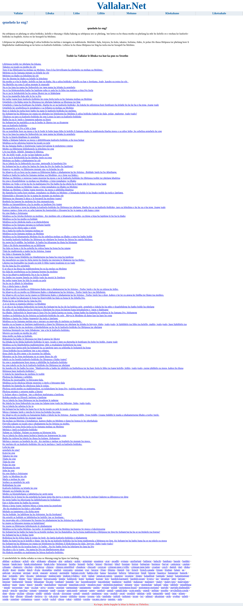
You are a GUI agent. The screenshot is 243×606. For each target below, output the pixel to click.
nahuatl (157, 584)
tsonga (82, 596)
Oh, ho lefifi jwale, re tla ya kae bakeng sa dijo (25, 154)
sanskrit (101, 590)
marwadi (62, 584)
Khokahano (172, 13)
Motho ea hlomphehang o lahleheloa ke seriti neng (27, 494)
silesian (30, 593)
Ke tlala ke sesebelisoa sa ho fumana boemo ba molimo (30, 271)
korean (99, 578)
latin (174, 578)
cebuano (6, 567)
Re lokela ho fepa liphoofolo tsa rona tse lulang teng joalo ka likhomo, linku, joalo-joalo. (46, 403)
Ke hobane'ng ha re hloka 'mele (18, 534)
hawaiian (112, 572)
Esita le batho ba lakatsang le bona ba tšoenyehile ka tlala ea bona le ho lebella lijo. (43, 298)
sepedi (146, 590)
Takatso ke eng (9, 455)
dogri (13, 570)
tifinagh (29, 596)
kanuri (170, 575)
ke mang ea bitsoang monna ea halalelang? (23, 523)
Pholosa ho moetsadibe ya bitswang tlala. (22, 379)
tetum (5, 596)
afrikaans (41, 561)
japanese (118, 575)
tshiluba (73, 596)
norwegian (17, 587)
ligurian (6, 581)
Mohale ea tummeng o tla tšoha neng (20, 511)
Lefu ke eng (8, 447)
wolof (53, 599)
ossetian (60, 587)
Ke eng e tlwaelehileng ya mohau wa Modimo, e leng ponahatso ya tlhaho (39, 181)
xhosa (61, 599)
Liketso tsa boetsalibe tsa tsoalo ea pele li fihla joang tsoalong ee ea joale (38, 262)
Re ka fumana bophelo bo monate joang (22, 417)
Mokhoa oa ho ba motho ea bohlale (20, 219)
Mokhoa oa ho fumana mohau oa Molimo (23, 233)
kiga (29, 578)
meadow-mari (94, 584)
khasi (14, 578)
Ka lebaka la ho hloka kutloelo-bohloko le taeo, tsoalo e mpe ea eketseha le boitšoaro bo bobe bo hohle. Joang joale (60, 341)
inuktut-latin (55, 575)
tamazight (158, 593)
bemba (72, 564)
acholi (26, 561)
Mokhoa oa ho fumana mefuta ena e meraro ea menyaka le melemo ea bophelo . (42, 321)
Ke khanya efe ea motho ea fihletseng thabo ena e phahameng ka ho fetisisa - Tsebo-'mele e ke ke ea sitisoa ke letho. (60, 289)
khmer (22, 578)
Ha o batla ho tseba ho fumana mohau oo (22, 230)
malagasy (149, 581)
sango (92, 590)
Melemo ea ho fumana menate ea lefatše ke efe (25, 72)
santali (110, 590)
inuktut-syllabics (71, 575)
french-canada (147, 570)
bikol (117, 564)
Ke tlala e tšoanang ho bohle (16, 254)
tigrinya (38, 596)
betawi (99, 564)
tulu (98, 596)
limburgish (17, 581)
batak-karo (16, 564)
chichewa (39, 567)
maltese (6, 584)
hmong (151, 572)
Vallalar (18, 13)
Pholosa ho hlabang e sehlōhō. (17, 377)
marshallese (50, 584)
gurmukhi (64, 572)
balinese (147, 561)
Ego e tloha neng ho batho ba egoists (20, 502)
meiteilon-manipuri (113, 584)
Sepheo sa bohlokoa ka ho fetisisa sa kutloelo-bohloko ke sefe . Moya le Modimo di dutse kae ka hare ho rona (57, 315)
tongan (63, 596)
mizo (136, 584)
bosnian (126, 564)
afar (33, 561)
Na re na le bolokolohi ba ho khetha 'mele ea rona (27, 157)
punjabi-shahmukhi (180, 587)
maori (30, 584)
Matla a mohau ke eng (13, 479)
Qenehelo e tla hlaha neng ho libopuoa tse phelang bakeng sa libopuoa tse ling (41, 102)
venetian (15, 599)
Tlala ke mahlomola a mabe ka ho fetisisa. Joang (26, 251)
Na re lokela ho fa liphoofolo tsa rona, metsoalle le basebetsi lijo (34, 163)
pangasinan (72, 587)
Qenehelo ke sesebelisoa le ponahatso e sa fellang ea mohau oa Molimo (38, 107)
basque (5, 564)
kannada (160, 575)
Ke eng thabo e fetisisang (14, 213)
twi (141, 596)
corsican (102, 567)
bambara (167, 561)
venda (5, 599)
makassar (138, 581)
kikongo (38, 578)
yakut (69, 599)
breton (135, 564)
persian (105, 587)
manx (22, 584)
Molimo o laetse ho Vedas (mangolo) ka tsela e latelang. (30, 318)
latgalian (165, 578)
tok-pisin (53, 596)
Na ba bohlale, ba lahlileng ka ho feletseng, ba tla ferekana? (32, 514)
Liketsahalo (219, 13)
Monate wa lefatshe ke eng (15, 491)
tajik (149, 593)
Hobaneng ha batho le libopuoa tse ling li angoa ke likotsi (31, 339)
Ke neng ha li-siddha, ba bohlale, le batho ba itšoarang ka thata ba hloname (39, 242)
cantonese (175, 564)
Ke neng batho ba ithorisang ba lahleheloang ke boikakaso (31, 499)
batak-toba (49, 564)
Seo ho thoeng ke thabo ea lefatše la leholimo (24, 78)
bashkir (186, 561)
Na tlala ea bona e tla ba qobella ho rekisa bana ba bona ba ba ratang (36, 248)
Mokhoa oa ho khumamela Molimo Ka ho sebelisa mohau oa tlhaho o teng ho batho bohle (47, 236)
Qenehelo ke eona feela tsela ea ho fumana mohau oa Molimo (33, 426)
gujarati (53, 572)
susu (106, 593)
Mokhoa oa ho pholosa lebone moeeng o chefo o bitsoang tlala (33, 382)
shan (4, 593)
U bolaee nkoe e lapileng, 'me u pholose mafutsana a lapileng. (33, 394)
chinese (50, 567)
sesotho (164, 590)
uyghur (176, 596)
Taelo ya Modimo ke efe (14, 476)
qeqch (5, 590)
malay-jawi (170, 581)
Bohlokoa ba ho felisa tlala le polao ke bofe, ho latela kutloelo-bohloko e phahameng (44, 537)
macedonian (104, 581)
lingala (28, 581)
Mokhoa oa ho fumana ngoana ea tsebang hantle (26, 224)
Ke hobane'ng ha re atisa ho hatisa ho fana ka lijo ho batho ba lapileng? (37, 166)
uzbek (185, 596)
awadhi (115, 561)
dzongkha (47, 570)
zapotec (112, 599)
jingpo (139, 575)
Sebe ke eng (8, 470)
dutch (29, 570)
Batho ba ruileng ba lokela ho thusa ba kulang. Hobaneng (31, 438)
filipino (111, 570)
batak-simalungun (33, 564)
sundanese (96, 593)
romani (33, 590)
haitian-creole (78, 572)
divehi (5, 570)
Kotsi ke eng (8, 453)
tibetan (19, 596)
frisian (159, 570)
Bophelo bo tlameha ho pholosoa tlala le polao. (25, 385)
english (57, 570)
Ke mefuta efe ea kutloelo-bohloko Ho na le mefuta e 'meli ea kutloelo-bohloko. (42, 444)
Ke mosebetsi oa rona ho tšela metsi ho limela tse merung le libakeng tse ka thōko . (43, 260)
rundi (52, 590)
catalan (185, 564)
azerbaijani (135, 561)
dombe (21, 570)
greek (35, 572)
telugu (182, 593)
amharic (68, 561)
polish (114, 587)
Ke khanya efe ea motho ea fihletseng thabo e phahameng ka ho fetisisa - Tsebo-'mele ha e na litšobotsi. (54, 292)
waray (37, 599)
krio (107, 578)
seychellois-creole (179, 590)
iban (4, 575)
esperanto (68, 570)
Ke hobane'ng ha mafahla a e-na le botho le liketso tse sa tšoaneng (35, 122)
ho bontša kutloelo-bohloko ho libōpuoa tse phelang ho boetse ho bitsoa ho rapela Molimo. (47, 239)
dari (180, 567)
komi (81, 578)
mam (14, 584)
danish (173, 567)
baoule (177, 561)
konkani (90, 578)
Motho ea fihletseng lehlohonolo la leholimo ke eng (28, 148)
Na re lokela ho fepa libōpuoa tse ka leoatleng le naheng (30, 400)
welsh (45, 599)
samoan (83, 590)
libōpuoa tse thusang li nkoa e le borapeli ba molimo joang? (32, 198)
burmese (156, 564)
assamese (98, 561)
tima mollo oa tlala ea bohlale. (17, 336)
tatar (174, 593)
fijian (103, 570)
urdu (168, 596)
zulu (120, 599)
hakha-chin (92, 572)
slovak (56, 593)
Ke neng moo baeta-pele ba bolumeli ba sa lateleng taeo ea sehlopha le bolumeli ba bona (46, 347)
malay (159, 581)
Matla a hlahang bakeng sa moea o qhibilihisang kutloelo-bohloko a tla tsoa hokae (43, 140)
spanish (85, 593)
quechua (23, 590)
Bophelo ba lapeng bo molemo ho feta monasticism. (28, 201)
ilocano (30, 575)
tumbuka (107, 596)
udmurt (149, 596)
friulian (168, 570)
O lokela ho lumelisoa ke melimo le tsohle (23, 374)
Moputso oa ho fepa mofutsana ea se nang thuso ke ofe (29, 356)
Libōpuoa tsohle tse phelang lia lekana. (21, 64)
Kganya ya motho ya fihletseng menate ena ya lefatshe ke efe (32, 169)
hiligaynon (133, 572)
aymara (124, 561)
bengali (81, 564)
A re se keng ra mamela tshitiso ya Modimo (24, 303)
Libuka (50, 13)
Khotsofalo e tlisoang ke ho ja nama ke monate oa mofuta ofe (33, 195)
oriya (43, 587)
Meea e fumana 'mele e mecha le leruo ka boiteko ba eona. (31, 412)
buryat (165, 564)
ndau (165, 584)
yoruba (86, 599)
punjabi (164, 587)
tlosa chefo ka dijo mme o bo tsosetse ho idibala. (26, 353)
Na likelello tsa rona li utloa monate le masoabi (25, 84)
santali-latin (121, 590)
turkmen (126, 596)
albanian (52, 561)
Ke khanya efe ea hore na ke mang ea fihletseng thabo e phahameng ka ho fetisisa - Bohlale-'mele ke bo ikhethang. (59, 172)
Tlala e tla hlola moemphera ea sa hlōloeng (23, 245)
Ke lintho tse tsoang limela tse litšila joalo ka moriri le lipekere (33, 277)
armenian (87, 561)
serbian (155, 590)
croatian (156, 567)
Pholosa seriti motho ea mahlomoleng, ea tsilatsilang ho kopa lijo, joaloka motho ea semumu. (48, 388)
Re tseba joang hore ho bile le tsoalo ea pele (24, 280)
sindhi (39, 593)
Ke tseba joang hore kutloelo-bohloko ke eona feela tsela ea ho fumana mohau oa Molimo (47, 99)
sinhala (47, 593)
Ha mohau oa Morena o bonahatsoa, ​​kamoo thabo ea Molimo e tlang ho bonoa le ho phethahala (49, 420)
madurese (117, 581)
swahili (114, 593)
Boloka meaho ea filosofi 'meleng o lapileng (24, 397)
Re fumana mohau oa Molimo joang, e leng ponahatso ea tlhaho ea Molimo (39, 186)
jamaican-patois (104, 575)
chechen (29, 567)
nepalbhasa (185, 584)
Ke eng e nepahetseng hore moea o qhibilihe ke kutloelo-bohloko (34, 362)
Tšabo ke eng (9, 458)
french (135, 570)
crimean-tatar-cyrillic (118, 567)
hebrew (122, 572)
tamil (167, 593)
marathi (38, 584)
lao (157, 578)
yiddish (77, 599)
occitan (34, 587)
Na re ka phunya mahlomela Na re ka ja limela (25, 274)
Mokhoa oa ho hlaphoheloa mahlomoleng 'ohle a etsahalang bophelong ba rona (41, 344)
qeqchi (14, 590)
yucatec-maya (99, 599)
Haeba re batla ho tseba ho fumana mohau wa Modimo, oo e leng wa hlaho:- (40, 175)
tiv (46, 596)
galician (6, 572)
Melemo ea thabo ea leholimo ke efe (20, 75)
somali (76, 593)
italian (91, 575)
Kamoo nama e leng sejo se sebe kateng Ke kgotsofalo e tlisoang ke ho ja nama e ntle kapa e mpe (50, 210)
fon (128, 570)
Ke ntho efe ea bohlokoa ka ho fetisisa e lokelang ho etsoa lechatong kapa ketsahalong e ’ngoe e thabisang (55, 309)
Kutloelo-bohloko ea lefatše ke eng (19, 488)
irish (84, 575)
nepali (7, 587)
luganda (70, 581)
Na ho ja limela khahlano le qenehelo (20, 137)
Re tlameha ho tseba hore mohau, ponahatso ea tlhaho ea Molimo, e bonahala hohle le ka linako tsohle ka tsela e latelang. (62, 192)
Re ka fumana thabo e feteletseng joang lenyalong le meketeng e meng (37, 145)
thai (12, 596)
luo (77, 581)
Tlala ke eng (8, 461)
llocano (49, 581)
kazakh (5, 578)
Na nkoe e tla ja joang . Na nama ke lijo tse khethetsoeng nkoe (33, 549)
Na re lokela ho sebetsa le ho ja (17, 406)
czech (165, 567)
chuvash (92, 567)
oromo (51, 587)
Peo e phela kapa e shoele (15, 286)
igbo (22, 575)
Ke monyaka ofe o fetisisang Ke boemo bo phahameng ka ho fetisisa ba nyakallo (42, 520)
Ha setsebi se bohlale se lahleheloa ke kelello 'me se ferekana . (33, 517)
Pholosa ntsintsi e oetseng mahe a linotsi (22, 391)
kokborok (72, 578)
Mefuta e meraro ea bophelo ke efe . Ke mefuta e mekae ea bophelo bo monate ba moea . (46, 441)
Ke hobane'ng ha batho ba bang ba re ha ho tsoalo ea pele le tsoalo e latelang (40, 409)
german (27, 572)
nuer (27, 587)
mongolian (146, 584)
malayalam (183, 581)
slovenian (66, 593)
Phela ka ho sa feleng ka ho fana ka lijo (21, 300)
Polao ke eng (8, 464)
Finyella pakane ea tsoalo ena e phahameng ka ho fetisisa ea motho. (36, 423)
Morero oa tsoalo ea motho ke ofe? (19, 333)
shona (12, 593)
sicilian (20, 593)
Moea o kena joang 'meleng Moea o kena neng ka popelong (31, 505)
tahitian (140, 593)
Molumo (131, 13)
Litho (76, 13)
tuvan (135, 596)
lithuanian (39, 581)
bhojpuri (108, 564)
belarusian (62, 564)
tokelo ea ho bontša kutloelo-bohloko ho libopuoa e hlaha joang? (34, 359)
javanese (129, 575)
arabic (78, 561)
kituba (62, 578)
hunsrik (183, 572)
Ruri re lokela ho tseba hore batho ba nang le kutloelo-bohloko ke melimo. (39, 110)
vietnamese (26, 599)
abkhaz (5, 561)
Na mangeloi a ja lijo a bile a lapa (19, 128)
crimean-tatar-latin (140, 567)
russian (60, 590)
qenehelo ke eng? (11, 450)
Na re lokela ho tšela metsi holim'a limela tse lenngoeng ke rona (34, 435)
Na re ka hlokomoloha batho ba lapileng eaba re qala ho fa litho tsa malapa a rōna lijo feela (47, 90)
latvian (181, 578)
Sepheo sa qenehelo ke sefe (16, 482)
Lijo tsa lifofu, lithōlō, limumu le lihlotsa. (23, 151)
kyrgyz (150, 578)
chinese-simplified (65, 567)
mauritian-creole (77, 584)
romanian (43, 590)
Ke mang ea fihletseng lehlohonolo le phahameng (27, 526)
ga (183, 570)
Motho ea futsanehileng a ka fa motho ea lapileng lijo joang (32, 204)
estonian (79, 570)
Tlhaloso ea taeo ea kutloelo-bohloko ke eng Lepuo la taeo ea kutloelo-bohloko (41, 116)
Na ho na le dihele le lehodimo (17, 283)
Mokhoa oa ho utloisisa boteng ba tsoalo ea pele (26, 143)
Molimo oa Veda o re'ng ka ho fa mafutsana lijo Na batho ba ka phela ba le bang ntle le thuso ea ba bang (54, 184)
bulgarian (145, 564)
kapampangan (182, 575)
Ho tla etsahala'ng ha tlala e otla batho (21, 508)
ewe (87, 570)
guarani (44, 572)
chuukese (80, 567)
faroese (94, 570)
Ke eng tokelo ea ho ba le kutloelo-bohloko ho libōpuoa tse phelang (36, 365)
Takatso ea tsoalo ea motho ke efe (19, 67)
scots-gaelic (135, 590)
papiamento (85, 587)
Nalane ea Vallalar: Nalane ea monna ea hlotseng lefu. (29, 432)
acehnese (15, 561)
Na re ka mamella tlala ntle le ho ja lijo (21, 96)
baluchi (157, 561)
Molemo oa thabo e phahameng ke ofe (21, 160)
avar (107, 561)
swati (122, 593)
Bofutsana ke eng (11, 467)
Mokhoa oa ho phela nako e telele (19, 227)
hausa (103, 572)
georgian (16, 572)
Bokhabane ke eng (11, 485)
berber (90, 564)
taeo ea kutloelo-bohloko (14, 125)
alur (60, 561)
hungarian (173, 572)
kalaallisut (149, 575)
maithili (128, 581)
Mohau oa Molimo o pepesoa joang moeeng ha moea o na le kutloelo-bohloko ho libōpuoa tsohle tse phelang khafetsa (61, 178)
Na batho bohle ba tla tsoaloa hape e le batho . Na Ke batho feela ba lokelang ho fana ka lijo (48, 546)
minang (128, 584)
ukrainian (159, 596)
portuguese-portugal (149, 587)
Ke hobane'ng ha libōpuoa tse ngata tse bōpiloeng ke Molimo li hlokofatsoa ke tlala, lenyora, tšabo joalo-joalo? (57, 543)
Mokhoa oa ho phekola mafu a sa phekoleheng (25, 222)
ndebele (174, 584)
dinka (187, 567)
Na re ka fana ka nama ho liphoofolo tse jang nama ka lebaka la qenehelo (38, 87)
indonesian (41, 575)
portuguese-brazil (128, 587)
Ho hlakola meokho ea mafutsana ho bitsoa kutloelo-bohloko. (33, 552)
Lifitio (101, 13)
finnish (120, 570)
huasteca (161, 572)
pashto (96, 587)
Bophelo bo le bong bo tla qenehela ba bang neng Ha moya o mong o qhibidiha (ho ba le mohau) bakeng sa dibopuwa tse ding (65, 496)
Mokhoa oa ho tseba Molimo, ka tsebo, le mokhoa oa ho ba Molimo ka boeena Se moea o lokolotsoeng (53, 529)
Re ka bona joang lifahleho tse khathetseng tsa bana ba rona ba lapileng (37, 257)
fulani (177, 570)
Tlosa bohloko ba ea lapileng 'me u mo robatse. (25, 350)
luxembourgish (88, 581)
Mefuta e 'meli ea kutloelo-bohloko (19, 429)
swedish (131, 593)
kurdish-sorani (137, 578)
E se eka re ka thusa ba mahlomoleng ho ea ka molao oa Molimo (34, 268)
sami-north (72, 590)
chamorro (17, 567)
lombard (59, 581)
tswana (91, 596)
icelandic (13, 575)
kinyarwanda (50, 578)
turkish (116, 596)
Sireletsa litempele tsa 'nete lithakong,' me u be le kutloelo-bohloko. (36, 330)
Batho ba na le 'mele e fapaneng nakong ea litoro (26, 119)
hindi (143, 572)
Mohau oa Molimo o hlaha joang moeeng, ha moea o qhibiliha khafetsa (37, 189)
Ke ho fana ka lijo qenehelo (16, 265)
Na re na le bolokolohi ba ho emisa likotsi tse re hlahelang (31, 93)
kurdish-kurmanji (119, 578)
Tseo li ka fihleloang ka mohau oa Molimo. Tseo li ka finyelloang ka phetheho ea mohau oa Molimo (52, 69)
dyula (37, 570)
